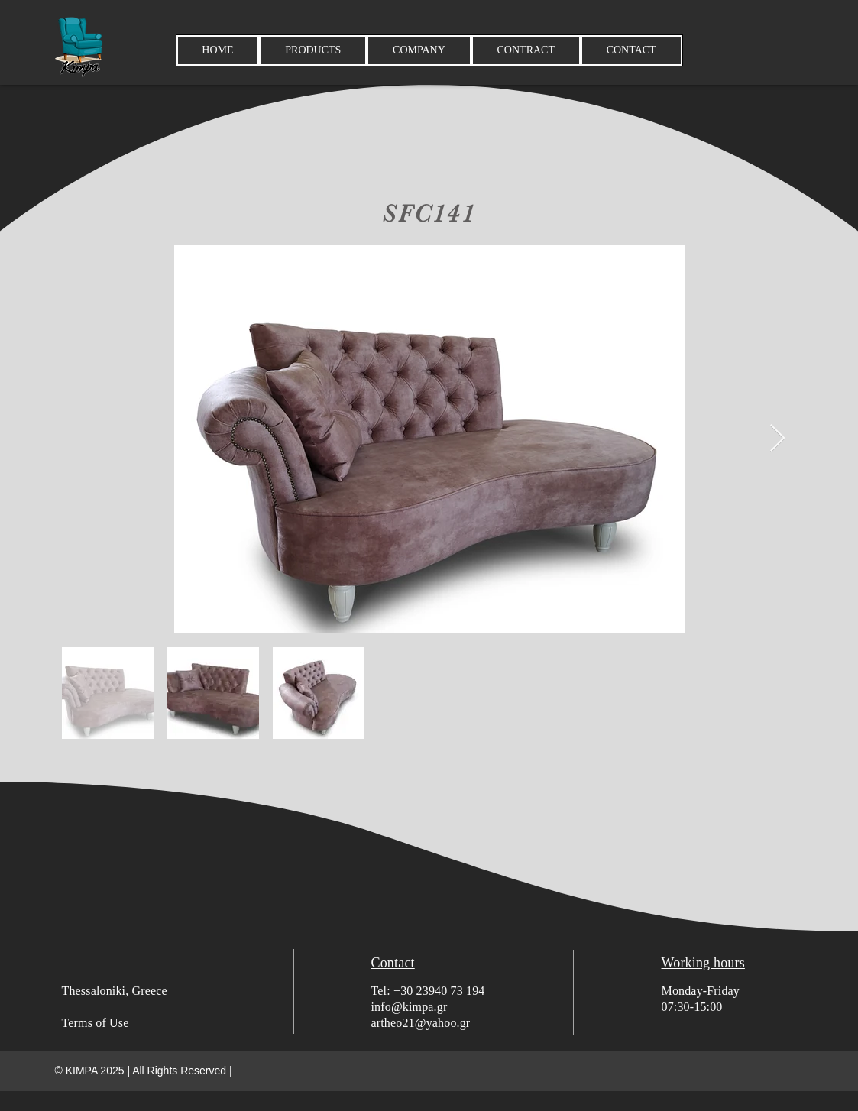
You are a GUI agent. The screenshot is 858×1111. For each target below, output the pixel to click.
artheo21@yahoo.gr (421, 1022)
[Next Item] (777, 439)
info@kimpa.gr (409, 1006)
